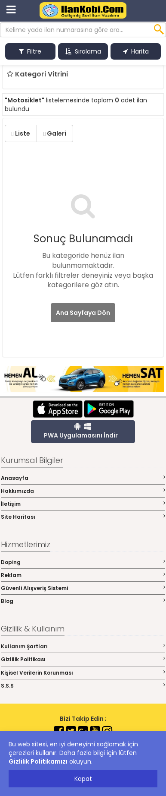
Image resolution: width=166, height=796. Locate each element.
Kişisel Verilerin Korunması (83, 672)
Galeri (54, 133)
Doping (83, 562)
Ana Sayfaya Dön (83, 312)
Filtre (30, 51)
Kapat (83, 778)
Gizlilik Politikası (83, 659)
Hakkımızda (83, 491)
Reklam (83, 575)
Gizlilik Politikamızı (38, 761)
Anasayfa (83, 478)
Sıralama (83, 51)
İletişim (83, 503)
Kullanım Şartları (83, 646)
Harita (136, 51)
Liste (21, 133)
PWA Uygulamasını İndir (81, 431)
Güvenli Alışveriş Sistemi (83, 588)
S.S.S (83, 685)
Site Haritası (83, 516)
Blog (83, 601)
